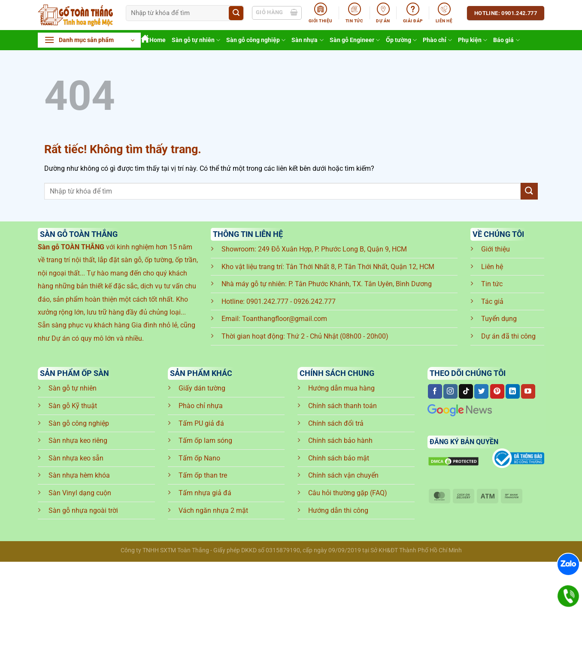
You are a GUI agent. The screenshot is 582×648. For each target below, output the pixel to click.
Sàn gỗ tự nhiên (196, 40)
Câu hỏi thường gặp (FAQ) (347, 493)
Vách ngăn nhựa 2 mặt (213, 510)
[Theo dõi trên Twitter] (481, 391)
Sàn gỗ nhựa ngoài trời (83, 510)
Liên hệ (492, 267)
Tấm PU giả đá (201, 423)
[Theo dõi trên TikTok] (466, 391)
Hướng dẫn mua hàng (341, 388)
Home (153, 40)
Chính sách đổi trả (336, 423)
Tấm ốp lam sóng (205, 440)
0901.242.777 (267, 301)
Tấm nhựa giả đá (205, 493)
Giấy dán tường (202, 388)
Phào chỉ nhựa (201, 406)
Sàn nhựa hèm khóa (79, 475)
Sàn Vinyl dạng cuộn (79, 493)
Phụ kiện (472, 40)
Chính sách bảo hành (340, 440)
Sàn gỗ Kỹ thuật (72, 406)
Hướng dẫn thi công (338, 510)
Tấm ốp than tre (203, 475)
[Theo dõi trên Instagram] (450, 391)
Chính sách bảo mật (338, 458)
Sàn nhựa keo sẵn (75, 458)
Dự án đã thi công (508, 336)
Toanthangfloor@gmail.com (284, 319)
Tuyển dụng (499, 319)
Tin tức (492, 284)
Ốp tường (401, 40)
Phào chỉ (437, 40)
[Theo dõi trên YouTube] (528, 391)
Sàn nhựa (307, 40)
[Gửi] (236, 13)
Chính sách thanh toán (342, 406)
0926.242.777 (315, 301)
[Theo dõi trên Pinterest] (497, 391)
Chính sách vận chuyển (343, 475)
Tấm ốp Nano (199, 458)
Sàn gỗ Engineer (355, 40)
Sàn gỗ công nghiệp (255, 40)
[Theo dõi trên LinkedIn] (513, 391)
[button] (89, 40)
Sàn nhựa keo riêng (77, 440)
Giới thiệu (495, 249)
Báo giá (506, 40)
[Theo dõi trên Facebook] (435, 391)
